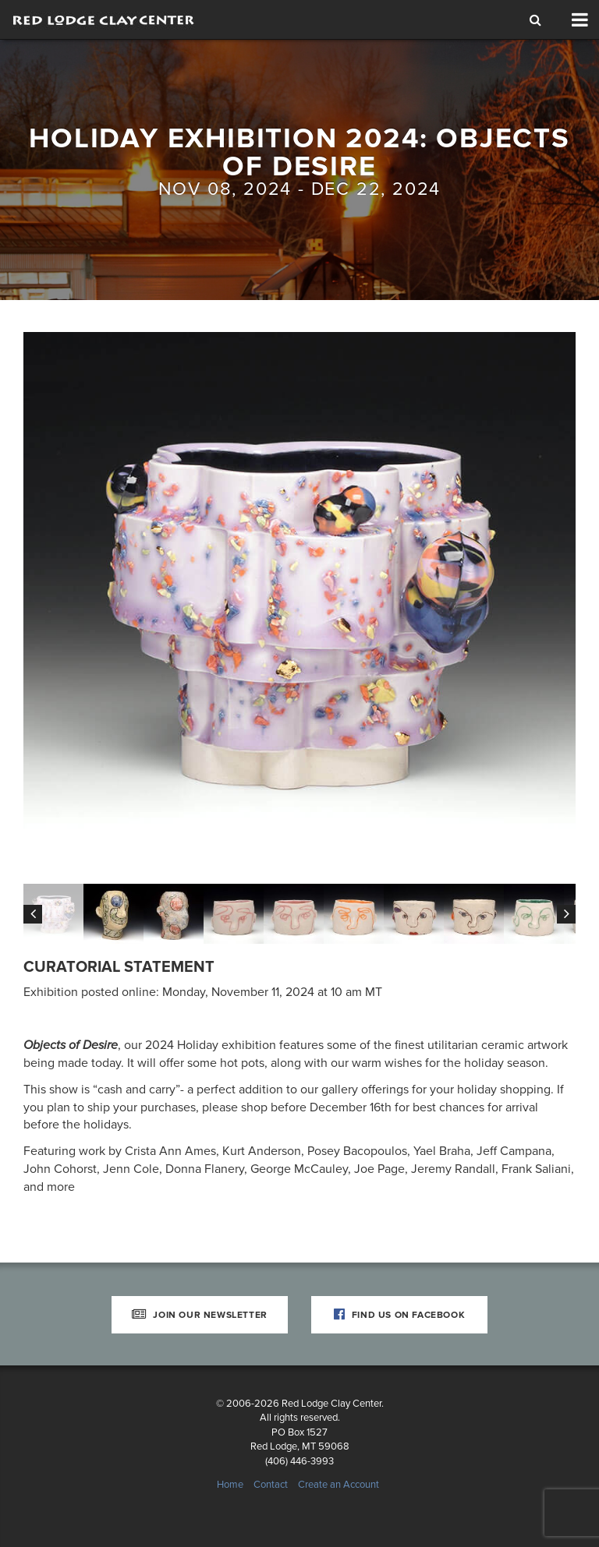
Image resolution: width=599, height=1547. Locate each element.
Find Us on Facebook (400, 1314)
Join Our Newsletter (200, 1314)
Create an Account (338, 1484)
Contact (270, 1484)
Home (230, 1484)
